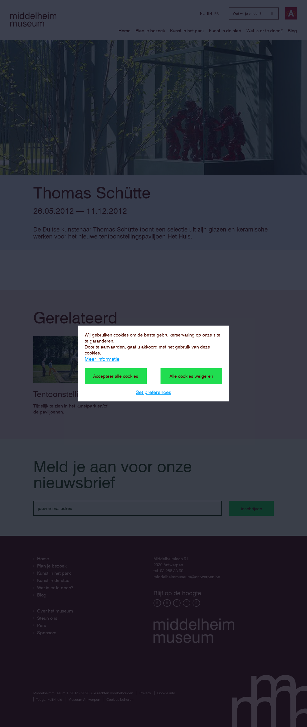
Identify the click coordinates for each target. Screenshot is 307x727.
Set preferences (153, 392)
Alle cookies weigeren (191, 376)
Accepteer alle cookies (115, 376)
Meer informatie (102, 359)
